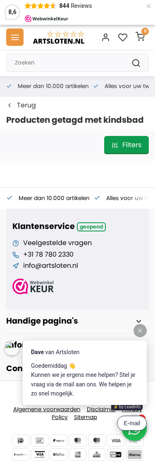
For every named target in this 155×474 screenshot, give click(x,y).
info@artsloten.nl (50, 265)
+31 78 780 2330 (48, 254)
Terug (21, 105)
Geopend (91, 226)
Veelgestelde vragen (57, 243)
